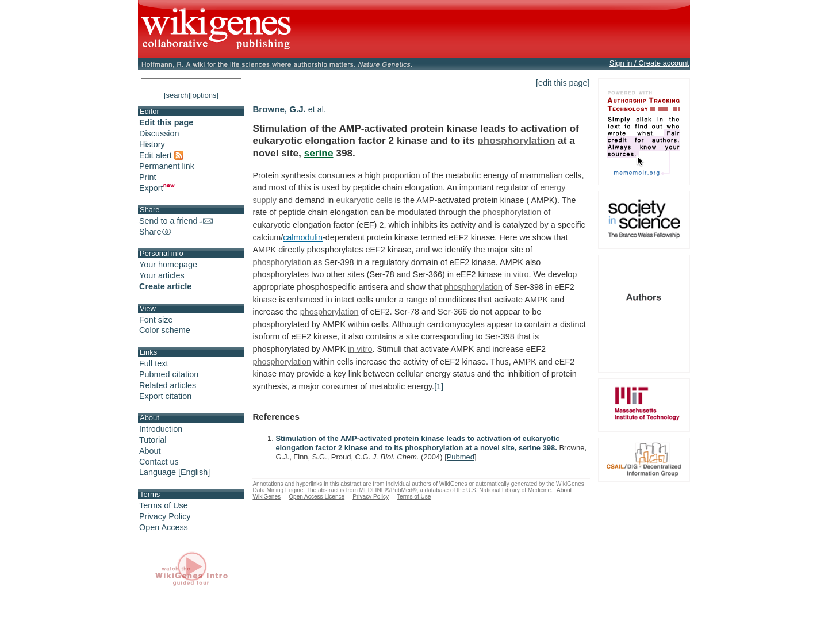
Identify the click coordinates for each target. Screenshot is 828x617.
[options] (204, 95)
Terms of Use (163, 505)
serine (319, 153)
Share (155, 231)
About (150, 450)
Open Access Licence (316, 496)
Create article (165, 286)
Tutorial (152, 439)
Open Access (163, 527)
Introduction (160, 429)
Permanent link (166, 166)
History (152, 144)
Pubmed (460, 457)
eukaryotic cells (364, 200)
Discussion (159, 133)
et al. (317, 109)
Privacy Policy (165, 516)
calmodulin (303, 237)
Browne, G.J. (278, 109)
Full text (153, 363)
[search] (177, 95)
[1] (438, 386)
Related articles (167, 385)
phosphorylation (516, 140)
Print (147, 177)
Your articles (162, 275)
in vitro (516, 274)
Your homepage (168, 264)
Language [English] (174, 472)
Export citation (165, 396)
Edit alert (161, 155)
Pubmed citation (168, 374)
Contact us (159, 461)
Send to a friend (176, 220)
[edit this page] (563, 82)
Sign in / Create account (649, 63)
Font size (155, 319)
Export (157, 188)
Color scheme (164, 330)
